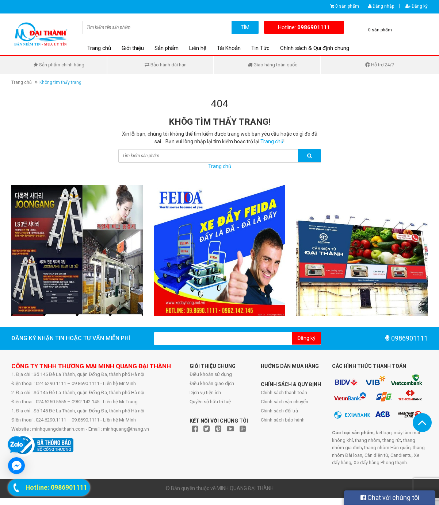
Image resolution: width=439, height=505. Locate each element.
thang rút (391, 440)
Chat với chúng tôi (389, 497)
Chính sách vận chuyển (284, 401)
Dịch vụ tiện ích (205, 392)
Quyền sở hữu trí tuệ (210, 401)
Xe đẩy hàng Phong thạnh (380, 462)
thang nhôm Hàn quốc (387, 447)
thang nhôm (367, 440)
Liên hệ (197, 48)
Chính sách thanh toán (284, 392)
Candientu (401, 455)
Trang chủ (99, 48)
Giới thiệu (133, 48)
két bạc (384, 432)
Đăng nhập (381, 6)
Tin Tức (260, 48)
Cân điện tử (376, 455)
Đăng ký (416, 6)
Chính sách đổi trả (279, 410)
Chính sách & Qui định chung (314, 48)
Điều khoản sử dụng (211, 374)
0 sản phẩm (347, 6)
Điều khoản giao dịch (212, 383)
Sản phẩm (166, 48)
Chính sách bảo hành (283, 420)
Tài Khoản (229, 48)
